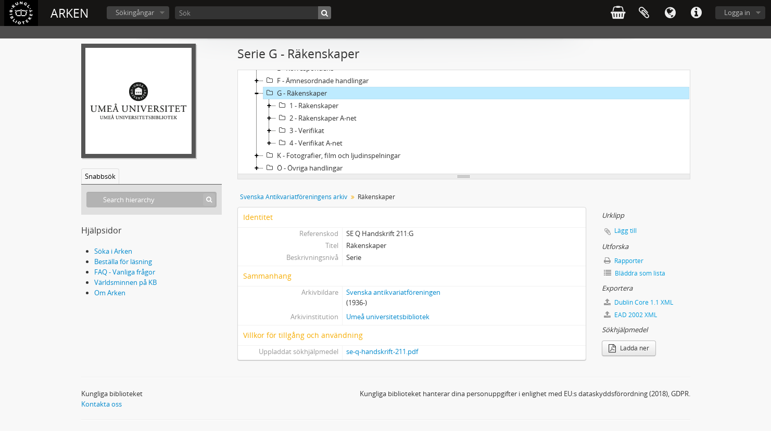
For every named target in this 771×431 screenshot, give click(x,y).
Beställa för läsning (123, 261)
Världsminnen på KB (125, 282)
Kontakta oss (101, 404)
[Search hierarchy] (151, 199)
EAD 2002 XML (630, 314)
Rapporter (623, 260)
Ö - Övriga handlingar (303, 168)
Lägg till (625, 230)
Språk (670, 13)
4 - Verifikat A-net (309, 143)
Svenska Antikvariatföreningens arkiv (293, 196)
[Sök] (253, 12)
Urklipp (644, 13)
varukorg (618, 13)
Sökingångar (135, 12)
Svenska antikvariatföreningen (393, 292)
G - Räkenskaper (295, 93)
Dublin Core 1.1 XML (638, 302)
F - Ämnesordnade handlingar (316, 80)
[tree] (464, 122)
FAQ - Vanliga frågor (124, 272)
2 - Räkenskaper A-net (316, 118)
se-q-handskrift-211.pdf (382, 351)
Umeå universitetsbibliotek (387, 316)
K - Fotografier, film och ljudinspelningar (331, 155)
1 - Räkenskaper (307, 105)
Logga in (737, 12)
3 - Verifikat (300, 130)
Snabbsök (100, 176)
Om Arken (109, 292)
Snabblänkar (696, 13)
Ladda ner (629, 348)
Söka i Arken (113, 251)
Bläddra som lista (634, 273)
